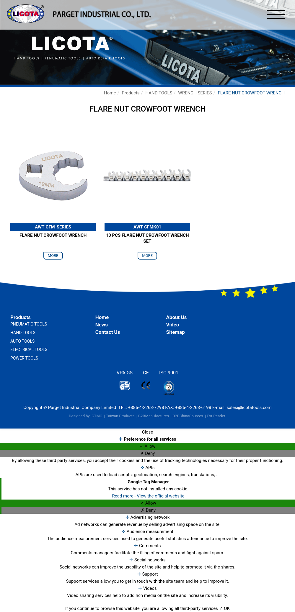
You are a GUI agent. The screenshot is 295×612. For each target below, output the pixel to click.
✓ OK (224, 608)
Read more (123, 496)
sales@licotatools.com (248, 407)
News (101, 325)
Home (110, 93)
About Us (176, 317)
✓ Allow (148, 446)
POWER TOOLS (24, 358)
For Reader (216, 416)
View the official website (160, 496)
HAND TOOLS (158, 93)
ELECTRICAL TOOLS (28, 349)
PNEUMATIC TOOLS (28, 324)
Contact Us (107, 332)
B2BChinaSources (187, 416)
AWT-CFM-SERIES (53, 227)
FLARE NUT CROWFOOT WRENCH (251, 93)
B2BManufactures (153, 416)
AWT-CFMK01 (147, 227)
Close (147, 432)
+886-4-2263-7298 (146, 407)
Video (172, 325)
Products (130, 93)
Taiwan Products (120, 416)
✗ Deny (147, 453)
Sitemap (175, 332)
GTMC (97, 416)
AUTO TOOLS (22, 341)
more (53, 255)
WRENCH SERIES (195, 93)
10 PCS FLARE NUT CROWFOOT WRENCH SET (147, 238)
